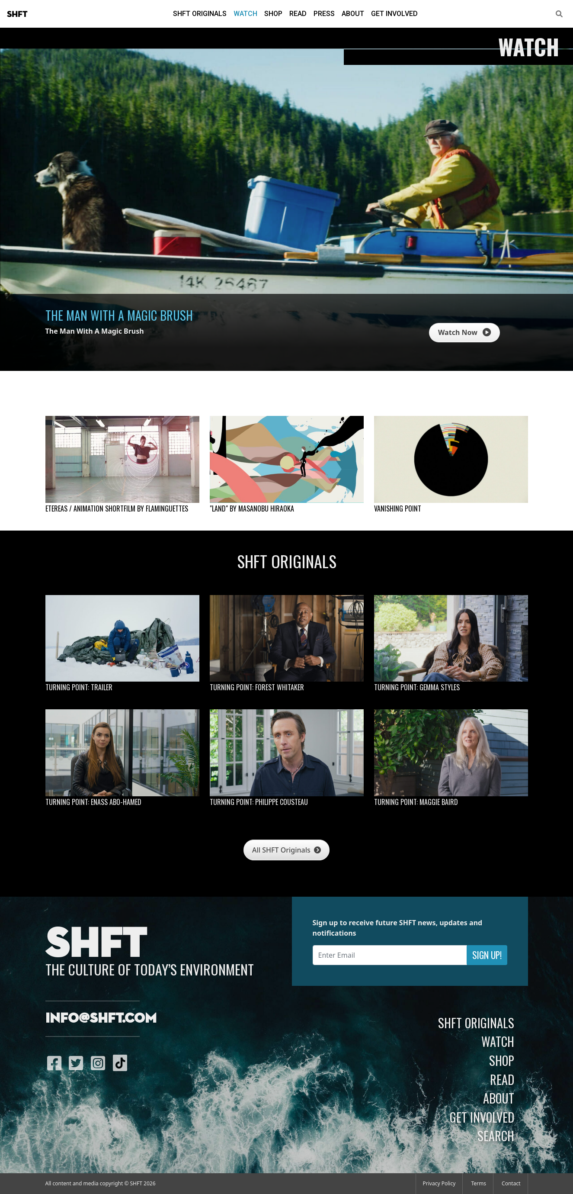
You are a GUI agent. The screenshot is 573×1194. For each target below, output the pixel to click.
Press (324, 14)
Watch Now (464, 332)
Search (495, 1135)
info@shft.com (101, 1019)
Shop (273, 14)
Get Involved (394, 14)
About (353, 14)
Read (298, 14)
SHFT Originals (200, 14)
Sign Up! (487, 955)
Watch (245, 14)
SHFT (17, 14)
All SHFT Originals (286, 850)
